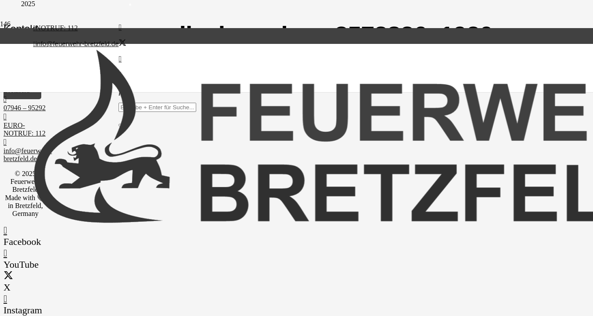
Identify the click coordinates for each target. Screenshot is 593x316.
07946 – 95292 (25, 107)
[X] (122, 43)
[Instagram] (5, 298)
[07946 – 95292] (25, 99)
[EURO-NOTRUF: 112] (25, 117)
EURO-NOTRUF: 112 (25, 129)
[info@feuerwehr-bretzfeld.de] (25, 142)
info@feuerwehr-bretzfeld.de (28, 154)
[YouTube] (5, 253)
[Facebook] (120, 27)
